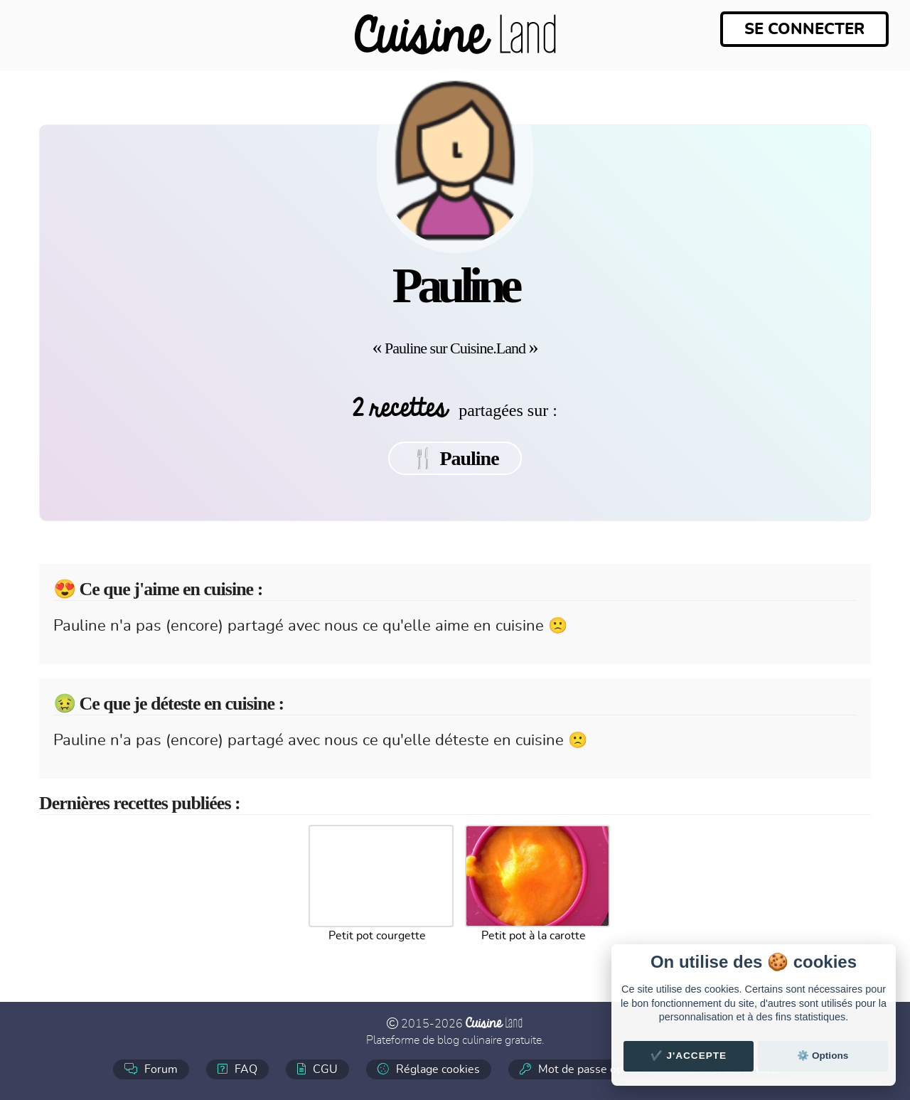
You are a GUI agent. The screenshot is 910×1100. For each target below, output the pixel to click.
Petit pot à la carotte (533, 935)
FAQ (237, 1069)
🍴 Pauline (454, 458)
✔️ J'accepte (689, 1055)
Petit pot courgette (377, 935)
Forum (151, 1069)
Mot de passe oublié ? (585, 1069)
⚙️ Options (822, 1055)
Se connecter (804, 29)
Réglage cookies (429, 1069)
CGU (317, 1069)
